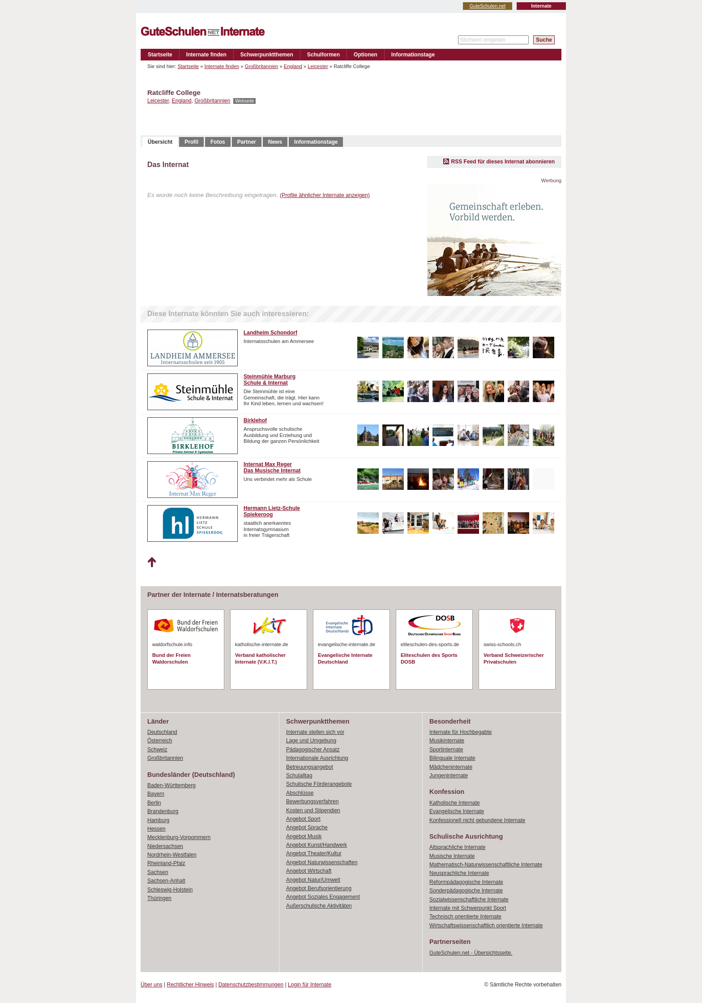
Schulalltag (299, 775)
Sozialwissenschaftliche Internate (469, 899)
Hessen (156, 829)
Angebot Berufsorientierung (318, 888)
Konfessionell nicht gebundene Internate (477, 820)
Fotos (217, 142)
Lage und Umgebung (311, 740)
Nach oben (151, 562)
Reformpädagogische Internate (466, 882)
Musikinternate (446, 740)
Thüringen (159, 898)
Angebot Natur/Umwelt (313, 880)
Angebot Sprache (307, 827)
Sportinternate (446, 749)
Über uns (152, 985)
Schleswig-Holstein (170, 890)
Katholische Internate (454, 803)
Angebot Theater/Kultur (314, 853)
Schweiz (157, 749)
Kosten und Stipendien (313, 810)
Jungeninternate (448, 775)
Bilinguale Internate (452, 758)
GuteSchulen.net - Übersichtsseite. (470, 953)
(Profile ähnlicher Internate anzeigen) (325, 195)
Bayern (155, 794)
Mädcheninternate (450, 767)
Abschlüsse (299, 793)
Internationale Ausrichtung (317, 758)
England (293, 66)
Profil (191, 142)
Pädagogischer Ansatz (312, 749)
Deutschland (162, 732)
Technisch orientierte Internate (465, 916)
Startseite (160, 54)
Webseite (244, 101)
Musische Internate (452, 856)
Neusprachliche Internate (459, 873)
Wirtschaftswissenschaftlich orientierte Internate (486, 925)
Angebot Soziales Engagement (323, 897)
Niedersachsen (165, 846)
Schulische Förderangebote (319, 784)
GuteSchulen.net (487, 6)
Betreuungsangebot (309, 767)
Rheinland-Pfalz (166, 863)
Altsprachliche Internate (457, 847)
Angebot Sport (303, 819)
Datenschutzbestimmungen (250, 985)
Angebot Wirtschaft (308, 871)
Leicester (318, 66)
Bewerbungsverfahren (312, 801)
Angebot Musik (303, 836)
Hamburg (158, 820)
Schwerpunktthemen (266, 54)
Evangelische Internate (456, 811)
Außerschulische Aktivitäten (319, 906)
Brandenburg (162, 811)
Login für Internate (309, 985)
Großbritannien (261, 66)
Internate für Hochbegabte (460, 732)
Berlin (154, 803)
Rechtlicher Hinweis (190, 985)
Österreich (159, 740)
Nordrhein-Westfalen (172, 855)
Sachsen (157, 872)
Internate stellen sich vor (315, 732)
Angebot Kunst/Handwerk (316, 845)
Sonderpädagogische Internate (466, 890)
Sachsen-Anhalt (166, 881)
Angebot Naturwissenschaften (321, 862)
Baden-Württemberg (171, 785)
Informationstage (413, 54)
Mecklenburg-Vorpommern (178, 837)
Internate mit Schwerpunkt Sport (467, 908)
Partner (246, 142)
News (275, 142)
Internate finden (206, 54)
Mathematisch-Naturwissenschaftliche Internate (485, 865)
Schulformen (323, 54)
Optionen (365, 54)
